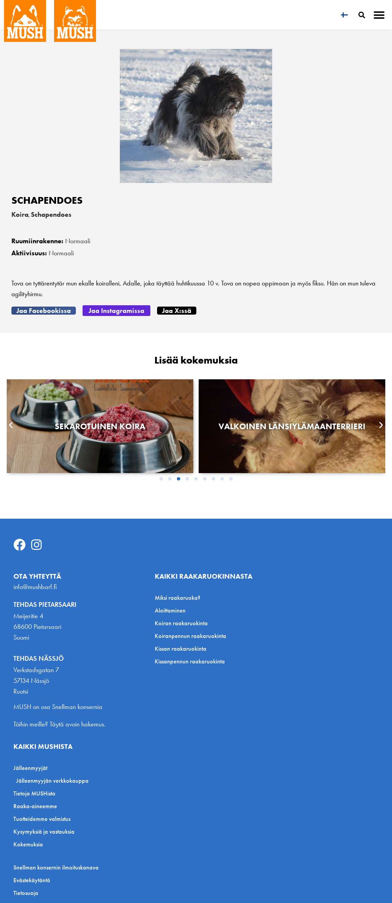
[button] (379, 15)
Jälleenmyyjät (32, 768)
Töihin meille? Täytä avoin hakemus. (59, 724)
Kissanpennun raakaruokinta (190, 661)
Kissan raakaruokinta (180, 648)
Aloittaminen (170, 610)
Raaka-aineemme (35, 806)
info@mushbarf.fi (35, 586)
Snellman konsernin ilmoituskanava (56, 867)
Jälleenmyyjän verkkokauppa (52, 780)
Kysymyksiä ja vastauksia (44, 831)
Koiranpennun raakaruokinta (190, 636)
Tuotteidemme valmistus (41, 819)
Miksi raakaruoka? (177, 597)
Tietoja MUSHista (34, 793)
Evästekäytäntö (31, 880)
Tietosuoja (25, 893)
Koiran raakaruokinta (181, 623)
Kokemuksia (28, 844)
